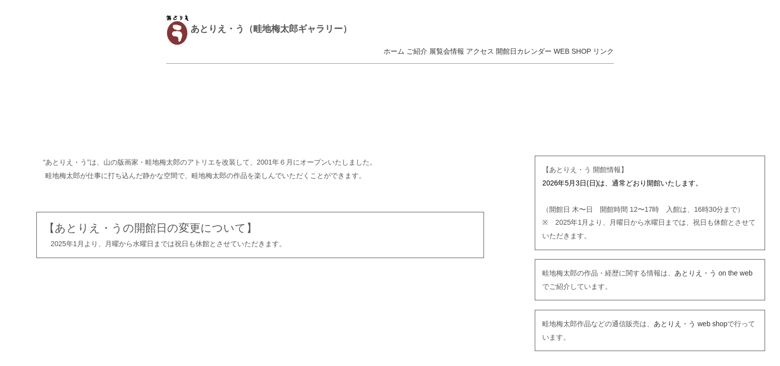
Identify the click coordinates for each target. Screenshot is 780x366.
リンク (603, 51)
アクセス (480, 51)
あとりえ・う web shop (690, 324)
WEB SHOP (572, 51)
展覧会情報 (446, 51)
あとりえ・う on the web (713, 273)
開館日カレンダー (524, 51)
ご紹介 (416, 51)
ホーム (394, 51)
